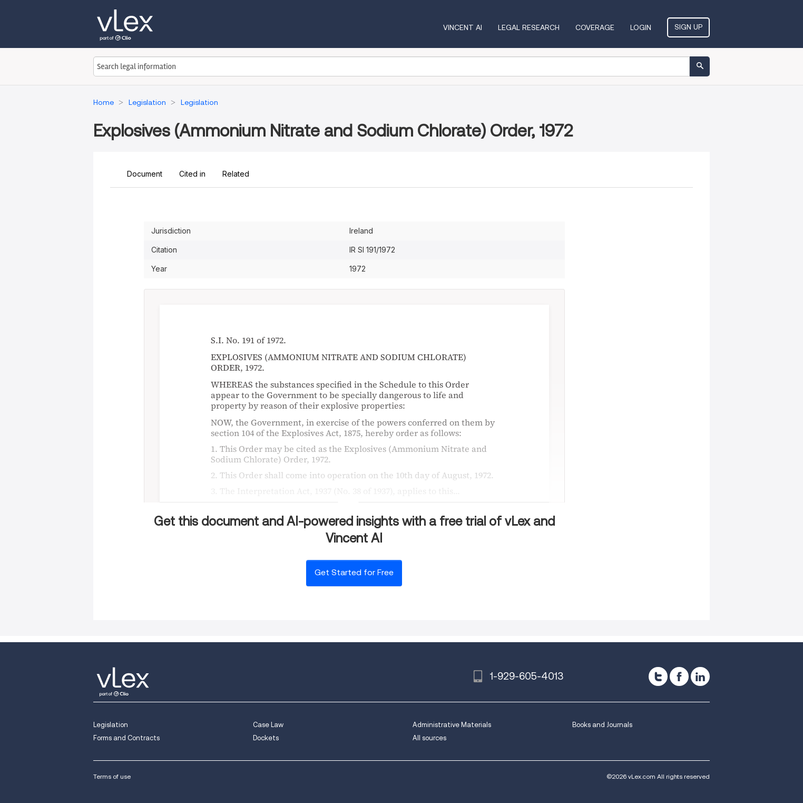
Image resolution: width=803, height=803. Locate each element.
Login (640, 27)
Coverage (594, 27)
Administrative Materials (452, 725)
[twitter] (658, 676)
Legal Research (529, 27)
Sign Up (688, 27)
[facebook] (679, 676)
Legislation (110, 725)
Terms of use (112, 776)
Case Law (268, 725)
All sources (429, 738)
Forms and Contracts (126, 738)
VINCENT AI (462, 27)
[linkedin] (700, 676)
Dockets (266, 738)
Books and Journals (602, 725)
